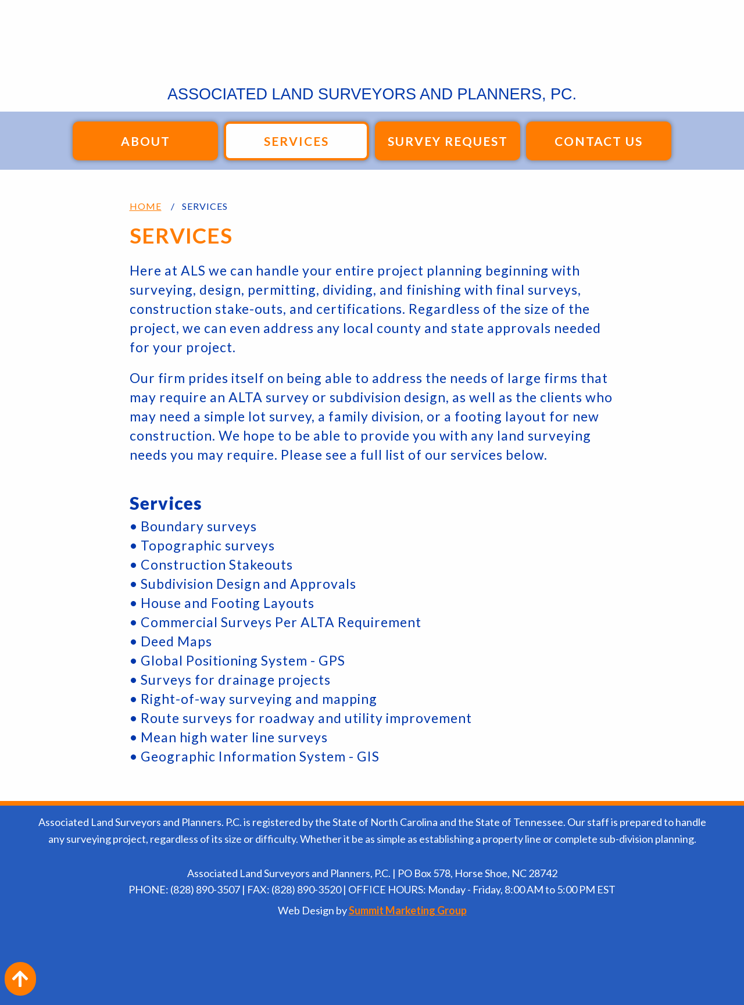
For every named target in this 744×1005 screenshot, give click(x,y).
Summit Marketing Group (408, 910)
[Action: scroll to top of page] (20, 979)
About (145, 141)
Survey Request (448, 141)
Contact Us (599, 141)
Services (296, 141)
